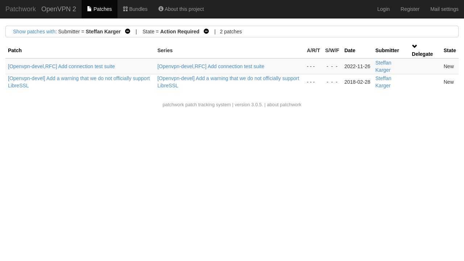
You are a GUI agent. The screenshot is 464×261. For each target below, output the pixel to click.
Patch (15, 50)
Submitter (387, 50)
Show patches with (34, 31)
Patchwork (20, 9)
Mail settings (444, 9)
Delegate (422, 54)
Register (410, 9)
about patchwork (284, 104)
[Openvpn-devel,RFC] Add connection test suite (61, 66)
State (450, 50)
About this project (181, 9)
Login (383, 9)
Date (349, 50)
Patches (99, 9)
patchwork (173, 104)
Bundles (135, 9)
